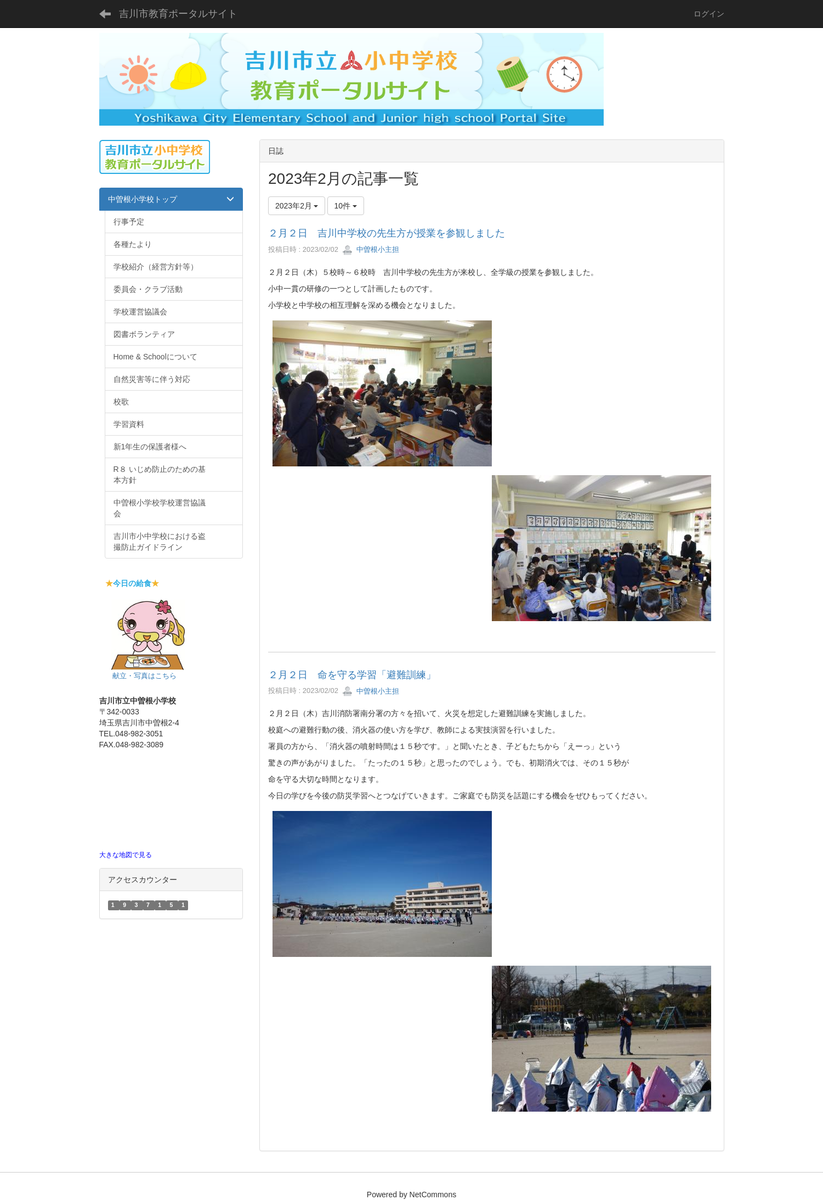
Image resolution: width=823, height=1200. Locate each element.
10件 (345, 205)
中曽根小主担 (370, 249)
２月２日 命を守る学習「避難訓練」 (352, 674)
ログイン (709, 13)
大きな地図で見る (125, 855)
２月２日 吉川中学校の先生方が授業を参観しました (386, 233)
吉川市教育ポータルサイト (178, 13)
